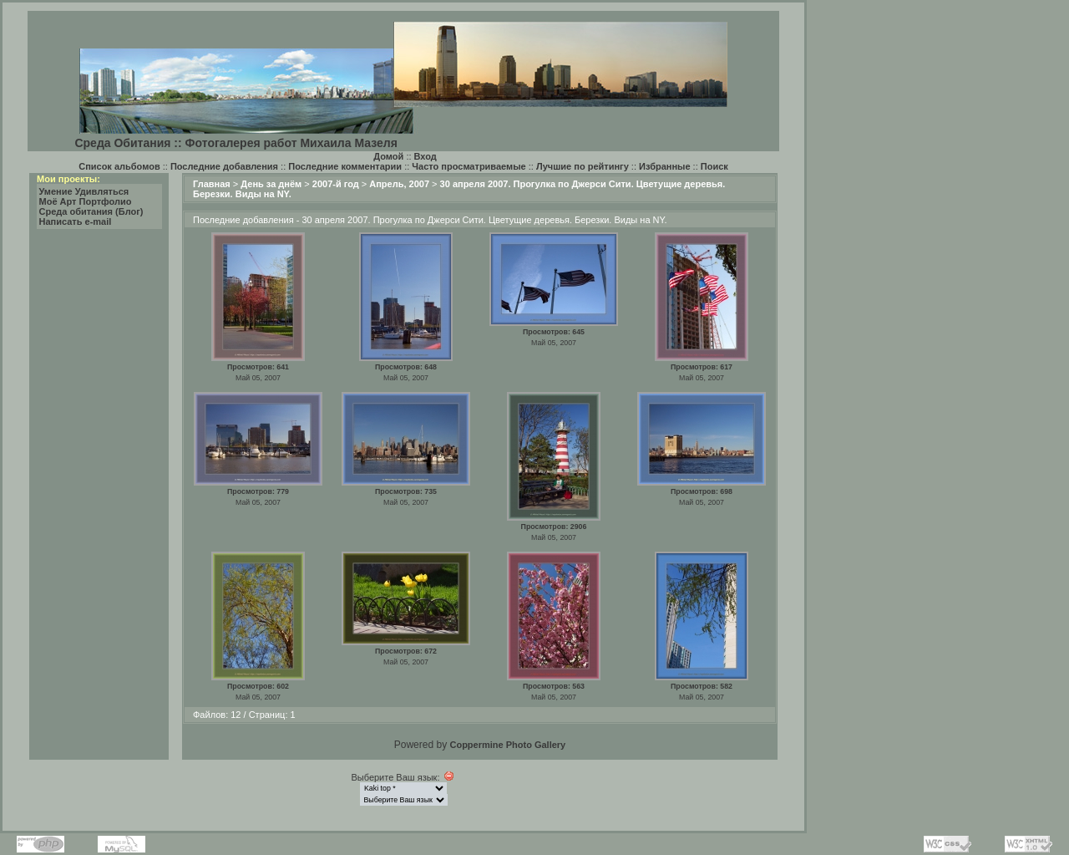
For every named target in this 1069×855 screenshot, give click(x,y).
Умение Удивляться (84, 191)
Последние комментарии (345, 166)
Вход (425, 156)
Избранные (665, 166)
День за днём (271, 184)
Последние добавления (224, 166)
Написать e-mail (75, 221)
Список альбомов (119, 166)
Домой (388, 156)
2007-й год (335, 184)
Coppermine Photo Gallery (507, 745)
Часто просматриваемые (468, 166)
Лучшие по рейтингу (582, 166)
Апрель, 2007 (399, 184)
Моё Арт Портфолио (85, 201)
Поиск (714, 166)
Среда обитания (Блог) (91, 211)
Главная (212, 184)
